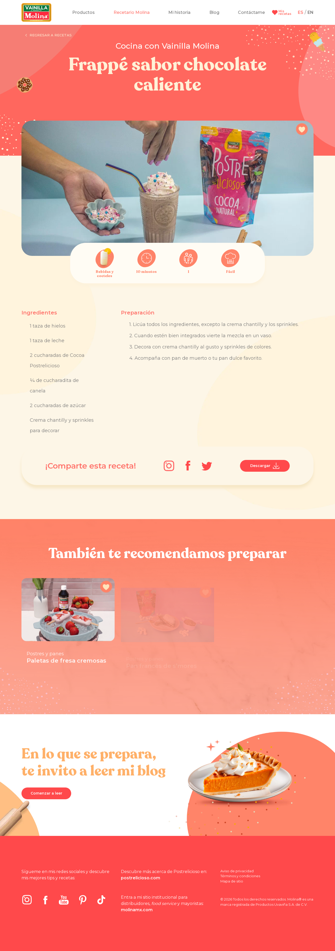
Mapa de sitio (231, 881)
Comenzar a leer (46, 793)
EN (311, 12)
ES (300, 12)
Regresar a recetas (48, 35)
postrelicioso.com (140, 877)
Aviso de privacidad (237, 871)
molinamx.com (137, 909)
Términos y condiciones (240, 876)
